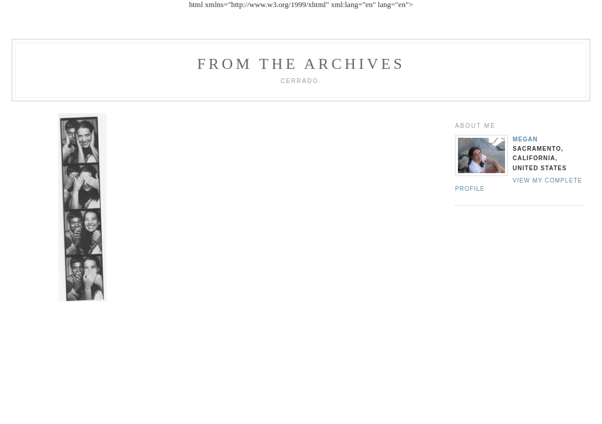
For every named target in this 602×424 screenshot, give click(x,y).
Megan (525, 139)
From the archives (301, 63)
